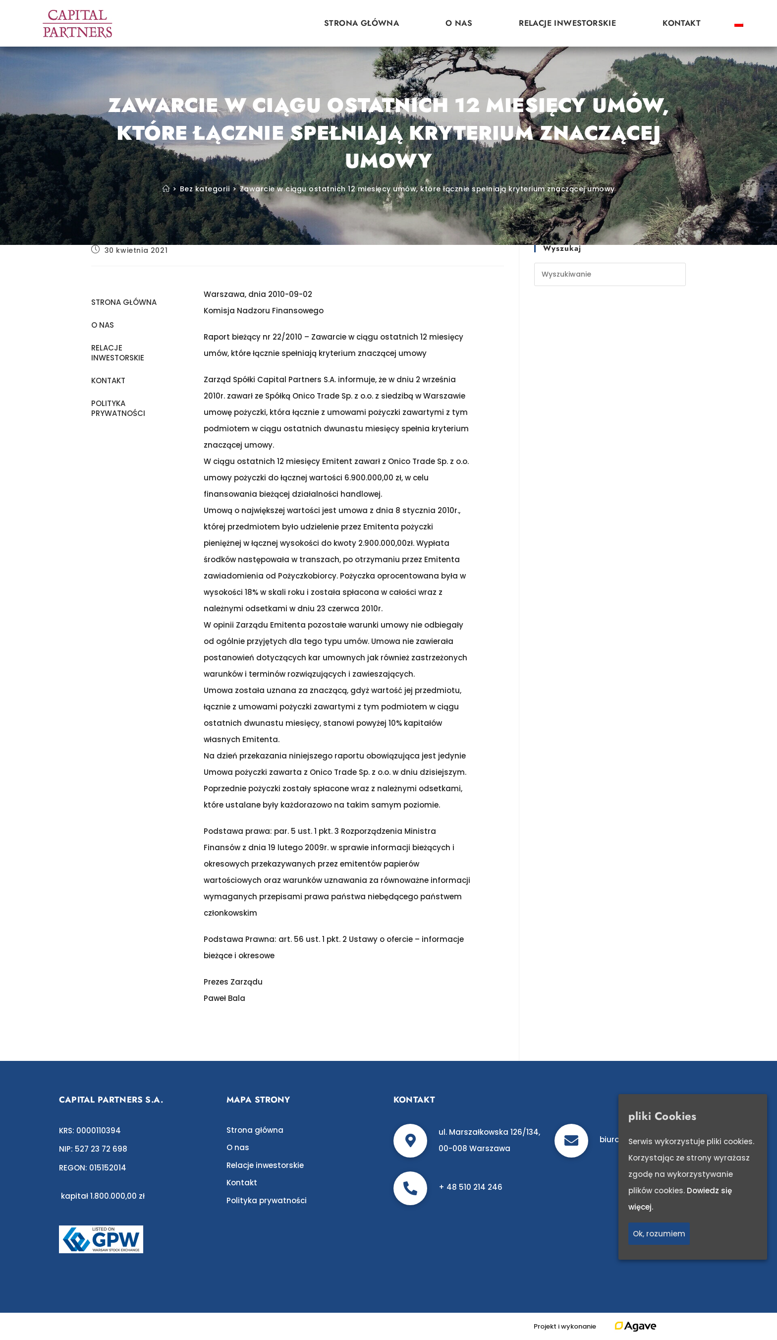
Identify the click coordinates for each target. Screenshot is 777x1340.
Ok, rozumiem (659, 1233)
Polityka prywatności (118, 408)
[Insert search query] (610, 274)
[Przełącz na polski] (738, 23)
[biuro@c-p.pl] (571, 1141)
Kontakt (682, 23)
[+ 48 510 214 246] (410, 1188)
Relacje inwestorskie (567, 23)
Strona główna (361, 23)
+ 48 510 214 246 (470, 1187)
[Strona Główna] (166, 189)
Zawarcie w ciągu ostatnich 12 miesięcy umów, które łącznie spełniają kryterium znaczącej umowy (427, 189)
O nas (458, 23)
